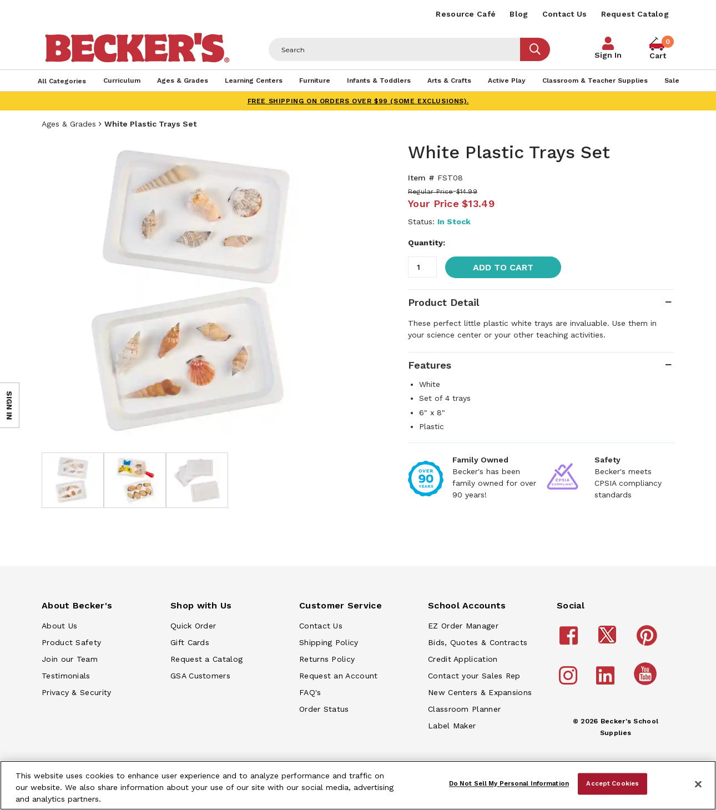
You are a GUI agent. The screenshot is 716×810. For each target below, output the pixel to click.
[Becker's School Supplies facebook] (570, 640)
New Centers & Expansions (480, 692)
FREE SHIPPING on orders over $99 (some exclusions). (358, 101)
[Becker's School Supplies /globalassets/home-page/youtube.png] (647, 684)
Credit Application (462, 659)
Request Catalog (635, 13)
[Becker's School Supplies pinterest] (648, 640)
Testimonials (66, 675)
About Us (59, 625)
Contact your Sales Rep (474, 675)
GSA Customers (200, 675)
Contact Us (564, 13)
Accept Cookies (612, 783)
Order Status (324, 709)
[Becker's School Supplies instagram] (570, 680)
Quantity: (426, 242)
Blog (519, 13)
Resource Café (466, 13)
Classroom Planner (464, 709)
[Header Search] (395, 49)
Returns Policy (327, 659)
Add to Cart (503, 267)
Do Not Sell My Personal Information (509, 783)
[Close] (698, 784)
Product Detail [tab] (443, 302)
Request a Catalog (206, 659)
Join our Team (70, 659)
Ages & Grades (69, 123)
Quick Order (193, 625)
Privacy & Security (76, 692)
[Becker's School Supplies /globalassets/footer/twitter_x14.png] (608, 640)
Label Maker (452, 725)
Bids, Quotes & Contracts (477, 642)
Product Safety (71, 642)
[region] (358, 785)
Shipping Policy (329, 642)
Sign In (608, 55)
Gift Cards (189, 642)
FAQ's (310, 692)
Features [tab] (429, 365)
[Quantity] (422, 267)
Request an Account (338, 675)
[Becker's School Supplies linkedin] (607, 680)
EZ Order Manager (463, 625)
